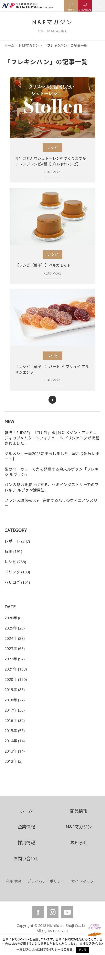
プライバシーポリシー (46, 881)
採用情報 (26, 843)
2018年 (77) (15, 700)
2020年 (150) (16, 679)
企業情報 (26, 827)
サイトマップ (82, 881)
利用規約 (13, 881)
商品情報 (78, 811)
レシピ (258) (15, 561)
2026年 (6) (13, 618)
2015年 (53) (15, 730)
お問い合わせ (26, 859)
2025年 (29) (15, 628)
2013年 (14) (15, 751)
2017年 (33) (15, 710)
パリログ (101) (17, 582)
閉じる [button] (82, 949)
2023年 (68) (15, 648)
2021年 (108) (16, 669)
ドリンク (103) (17, 572)
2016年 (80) (15, 720)
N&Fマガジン (29, 45)
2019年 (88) (15, 689)
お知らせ (78, 843)
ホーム (9, 45)
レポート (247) (17, 541)
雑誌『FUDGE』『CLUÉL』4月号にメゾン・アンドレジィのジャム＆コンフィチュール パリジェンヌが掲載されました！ (52, 438)
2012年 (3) (13, 761)
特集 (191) (13, 551)
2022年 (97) (15, 659)
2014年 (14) (15, 740)
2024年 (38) (15, 638)
